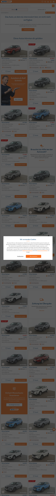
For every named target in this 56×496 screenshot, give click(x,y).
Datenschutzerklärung (27, 250)
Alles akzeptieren (33, 256)
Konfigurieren (20, 256)
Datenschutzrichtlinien (42, 250)
